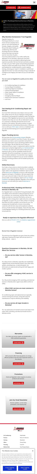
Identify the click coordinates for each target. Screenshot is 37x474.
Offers (5, 442)
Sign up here (18, 409)
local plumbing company (19, 137)
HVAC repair (15, 127)
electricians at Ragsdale (12, 172)
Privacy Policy (23, 442)
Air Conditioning (7, 435)
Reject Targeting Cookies (25, 468)
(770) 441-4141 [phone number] (11, 7)
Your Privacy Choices (24, 447)
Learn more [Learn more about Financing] (18, 363)
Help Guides (22, 435)
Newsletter (22, 440)
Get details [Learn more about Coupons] (18, 383)
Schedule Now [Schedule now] (24, 7)
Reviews (5, 437)
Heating (5, 440)
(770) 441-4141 (15, 220)
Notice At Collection (24, 437)
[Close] (33, 451)
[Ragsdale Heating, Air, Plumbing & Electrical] (5, 2)
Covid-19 (22, 444)
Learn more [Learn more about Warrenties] (18, 342)
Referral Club (7, 447)
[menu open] (34, 2)
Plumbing (6, 444)
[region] (17, 461)
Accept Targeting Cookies (9, 468)
